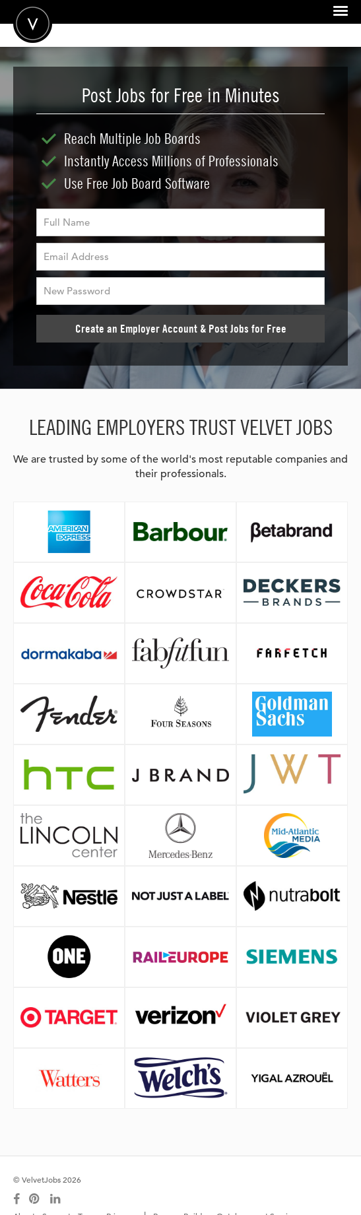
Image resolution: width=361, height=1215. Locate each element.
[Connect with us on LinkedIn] (56, 1198)
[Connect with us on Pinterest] (35, 1198)
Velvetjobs (32, 23)
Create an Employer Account (180, 328)
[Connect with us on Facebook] (16, 1198)
